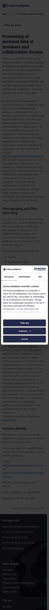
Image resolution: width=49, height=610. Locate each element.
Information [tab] (24, 277)
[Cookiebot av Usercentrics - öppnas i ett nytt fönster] (34, 269)
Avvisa (24, 339)
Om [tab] (40, 277)
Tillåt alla (24, 323)
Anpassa (24, 331)
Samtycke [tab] (9, 277)
